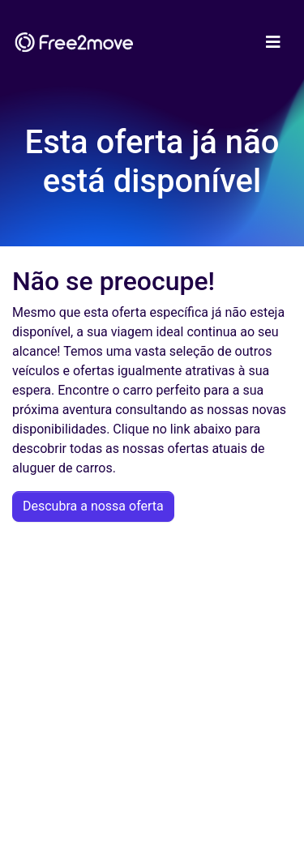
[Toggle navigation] (273, 42)
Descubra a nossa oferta (93, 506)
